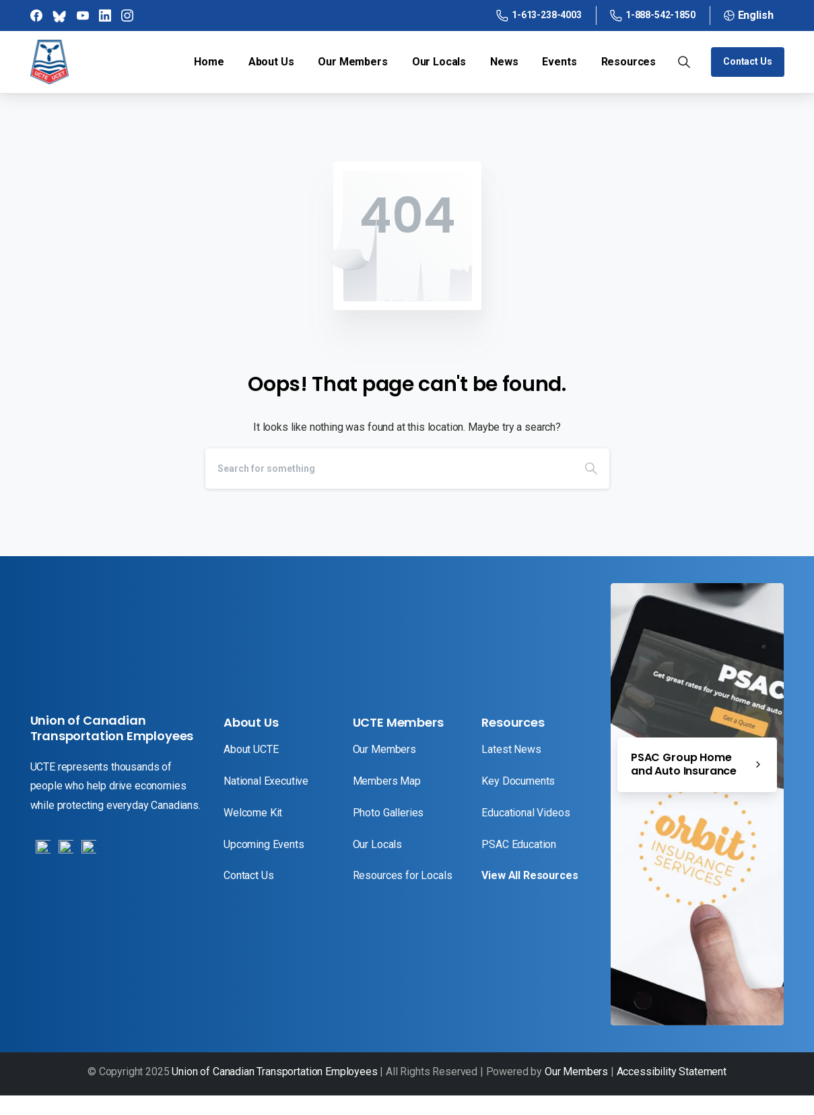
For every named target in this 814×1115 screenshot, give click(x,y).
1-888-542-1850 (653, 15)
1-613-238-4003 (539, 15)
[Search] (389, 468)
